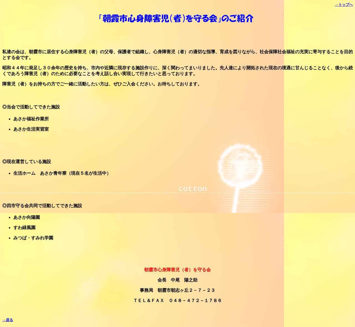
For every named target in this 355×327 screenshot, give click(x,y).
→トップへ (344, 4)
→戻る (7, 320)
